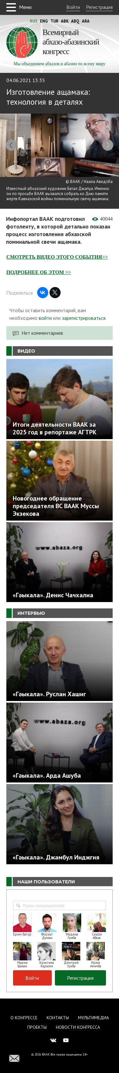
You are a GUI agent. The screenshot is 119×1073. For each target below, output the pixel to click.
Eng (44, 21)
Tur (54, 21)
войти (45, 318)
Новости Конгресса (78, 1027)
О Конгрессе (23, 1017)
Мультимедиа (93, 1017)
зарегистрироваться (83, 318)
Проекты (37, 1027)
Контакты (58, 1017)
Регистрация (99, 7)
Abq (75, 21)
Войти (73, 7)
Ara (85, 21)
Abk (65, 21)
